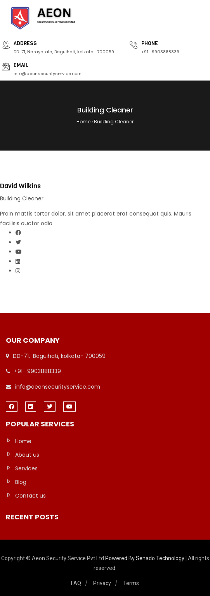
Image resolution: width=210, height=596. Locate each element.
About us (27, 455)
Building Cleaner (21, 198)
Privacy (102, 583)
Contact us (30, 496)
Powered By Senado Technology (145, 558)
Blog (20, 482)
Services (26, 468)
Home (23, 441)
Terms (131, 583)
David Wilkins (20, 186)
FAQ (76, 583)
